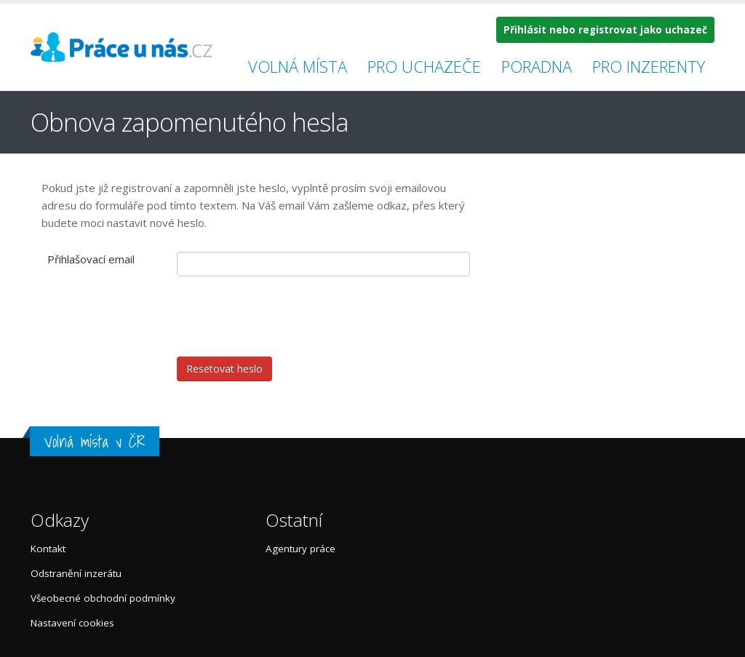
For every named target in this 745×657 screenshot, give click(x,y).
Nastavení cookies (72, 622)
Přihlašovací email (91, 259)
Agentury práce (300, 548)
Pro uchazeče (424, 66)
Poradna (536, 66)
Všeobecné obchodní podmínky (103, 598)
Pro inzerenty (648, 66)
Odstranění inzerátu (76, 573)
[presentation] (287, 316)
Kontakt (48, 548)
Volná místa (297, 66)
